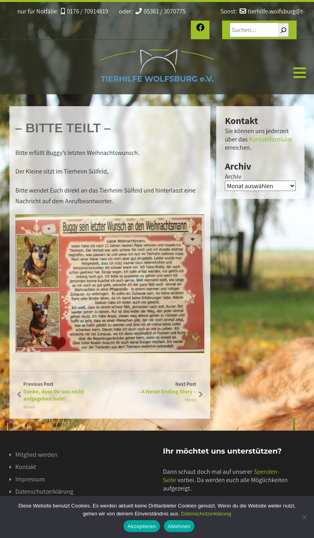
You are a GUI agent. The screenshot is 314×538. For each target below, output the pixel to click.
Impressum (30, 479)
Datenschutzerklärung (44, 491)
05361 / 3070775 (160, 11)
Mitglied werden (36, 454)
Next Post (153, 388)
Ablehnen (179, 526)
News (29, 406)
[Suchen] (283, 30)
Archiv (233, 176)
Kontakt (25, 467)
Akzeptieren (142, 526)
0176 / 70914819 (84, 11)
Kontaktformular (271, 139)
